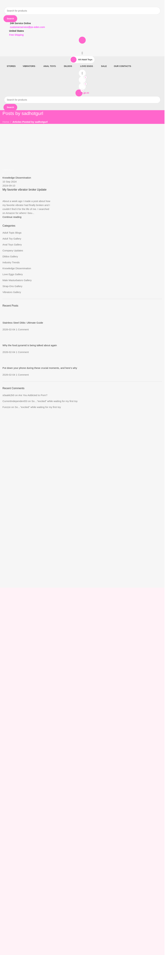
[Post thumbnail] (8, 315)
